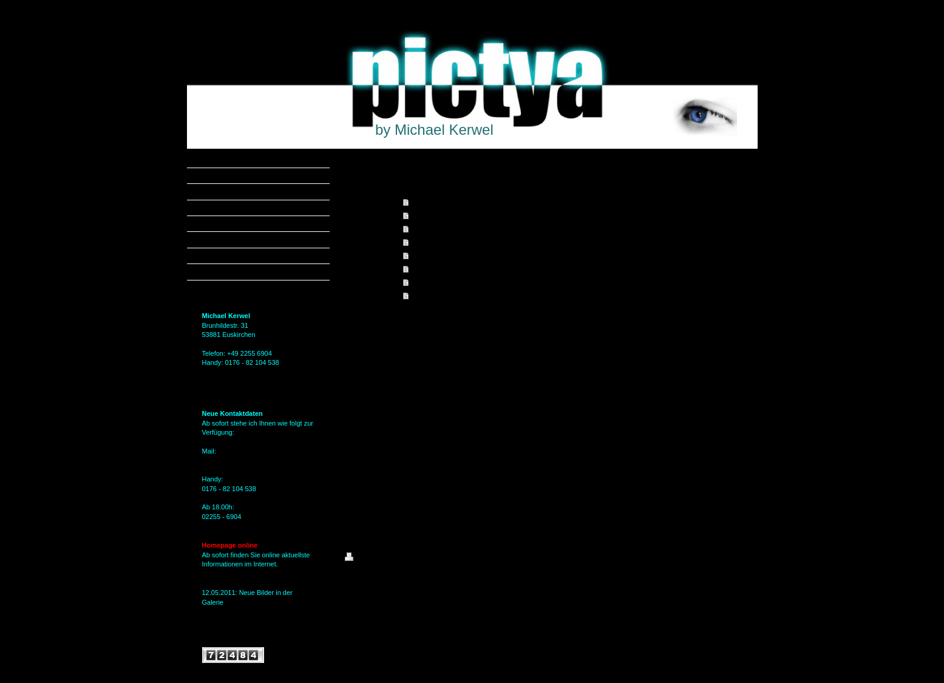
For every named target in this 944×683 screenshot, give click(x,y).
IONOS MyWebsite (457, 587)
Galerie (422, 229)
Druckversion (371, 558)
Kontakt (423, 269)
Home (420, 202)
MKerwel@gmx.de (229, 460)
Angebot (424, 215)
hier (207, 611)
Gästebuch (428, 282)
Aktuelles (426, 242)
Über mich (427, 255)
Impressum (429, 295)
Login (737, 556)
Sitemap (414, 558)
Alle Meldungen (225, 636)
